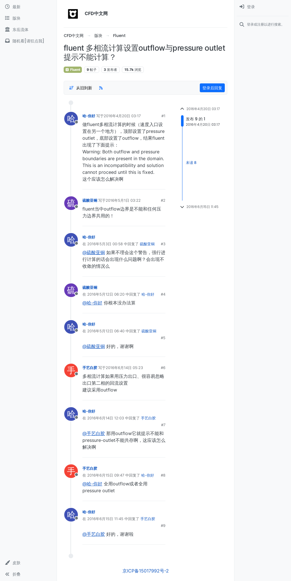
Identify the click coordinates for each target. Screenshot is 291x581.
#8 (163, 475)
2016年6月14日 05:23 (124, 367)
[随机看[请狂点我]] (28, 41)
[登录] (263, 6)
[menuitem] (263, 6)
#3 (163, 244)
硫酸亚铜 (89, 200)
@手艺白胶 (93, 433)
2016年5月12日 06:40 (105, 331)
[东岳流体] (28, 29)
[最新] (28, 6)
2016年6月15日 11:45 (105, 518)
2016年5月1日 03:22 (123, 200)
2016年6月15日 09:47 (105, 475)
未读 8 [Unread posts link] (191, 162)
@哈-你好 (92, 303)
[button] (28, 562)
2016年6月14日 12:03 (105, 418)
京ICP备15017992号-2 (145, 571)
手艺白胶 (89, 367)
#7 (163, 425)
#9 (163, 525)
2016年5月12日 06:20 (105, 294)
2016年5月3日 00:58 (105, 244)
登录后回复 (212, 87)
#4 (163, 294)
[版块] (28, 18)
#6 (163, 367)
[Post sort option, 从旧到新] (80, 88)
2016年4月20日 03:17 (122, 116)
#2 (163, 200)
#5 (163, 337)
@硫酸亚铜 (93, 252)
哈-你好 (88, 116)
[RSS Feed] (101, 88)
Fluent (72, 69)
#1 (163, 116)
